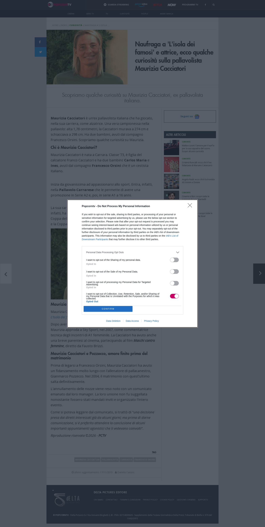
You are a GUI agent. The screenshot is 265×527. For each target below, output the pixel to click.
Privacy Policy (151, 321)
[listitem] (132, 252)
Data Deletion (113, 321)
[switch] (174, 260)
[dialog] (132, 263)
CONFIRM (108, 309)
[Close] (191, 206)
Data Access (132, 321)
